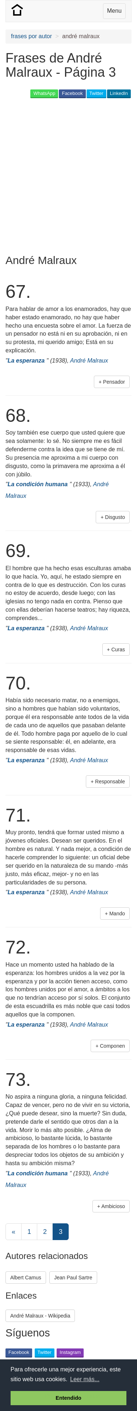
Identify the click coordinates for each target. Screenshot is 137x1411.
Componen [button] (112, 1046)
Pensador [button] (114, 382)
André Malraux (89, 360)
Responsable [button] (110, 781)
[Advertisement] (68, 173)
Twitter (96, 93)
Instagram (70, 1352)
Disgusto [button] (115, 517)
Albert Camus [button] (25, 1277)
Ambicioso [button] (113, 1206)
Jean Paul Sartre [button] (73, 1277)
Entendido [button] (68, 1398)
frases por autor (31, 36)
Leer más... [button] (84, 1379)
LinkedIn (119, 93)
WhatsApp (44, 93)
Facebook (72, 93)
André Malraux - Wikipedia (40, 1316)
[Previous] (13, 1231)
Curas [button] (118, 649)
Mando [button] (117, 913)
